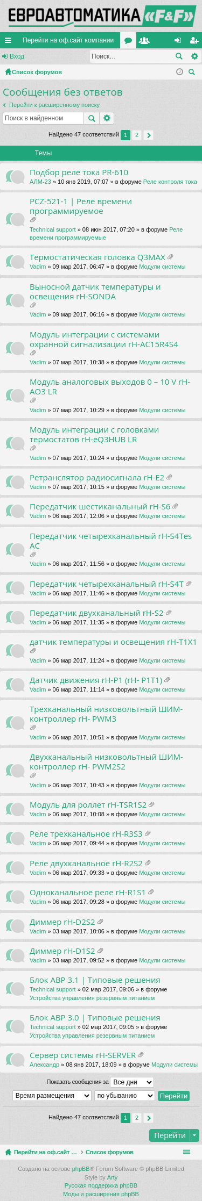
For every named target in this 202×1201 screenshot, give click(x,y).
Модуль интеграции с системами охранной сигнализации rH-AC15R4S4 (104, 339)
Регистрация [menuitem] (196, 42)
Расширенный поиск (194, 56)
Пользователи (146, 42)
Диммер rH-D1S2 (62, 951)
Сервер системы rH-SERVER (83, 1055)
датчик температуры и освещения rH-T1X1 (113, 642)
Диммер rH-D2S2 (62, 922)
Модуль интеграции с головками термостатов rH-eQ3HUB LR (94, 434)
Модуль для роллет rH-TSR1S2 (88, 805)
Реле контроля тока (170, 181)
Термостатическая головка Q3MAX (97, 257)
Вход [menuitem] (180, 42)
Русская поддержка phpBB (101, 1185)
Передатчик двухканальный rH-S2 (96, 613)
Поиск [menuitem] (193, 73)
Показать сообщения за (101, 1082)
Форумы (130, 42)
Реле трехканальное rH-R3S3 (86, 834)
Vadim (38, 266)
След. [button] (148, 135)
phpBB (81, 1169)
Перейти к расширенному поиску (54, 105)
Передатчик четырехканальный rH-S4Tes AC (111, 541)
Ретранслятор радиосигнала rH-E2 (97, 477)
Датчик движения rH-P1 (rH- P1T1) (96, 680)
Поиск (179, 56)
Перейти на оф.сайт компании (68, 40)
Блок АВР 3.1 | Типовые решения (95, 980)
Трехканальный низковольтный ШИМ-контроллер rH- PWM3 (106, 714)
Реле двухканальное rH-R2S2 (86, 863)
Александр (44, 1064)
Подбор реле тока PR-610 (79, 172)
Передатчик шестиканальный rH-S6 (100, 506)
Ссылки (10, 42)
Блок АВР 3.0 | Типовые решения (95, 1017)
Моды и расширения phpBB (101, 1194)
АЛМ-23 (40, 181)
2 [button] (136, 135)
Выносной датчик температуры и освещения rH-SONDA (95, 291)
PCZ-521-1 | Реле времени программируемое (81, 206)
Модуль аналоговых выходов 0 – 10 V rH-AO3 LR (110, 387)
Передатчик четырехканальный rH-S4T (107, 584)
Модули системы (162, 266)
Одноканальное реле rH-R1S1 (88, 892)
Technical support (53, 229)
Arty (112, 1177)
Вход (17, 56)
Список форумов (135, 1152)
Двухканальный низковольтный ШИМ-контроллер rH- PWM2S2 (106, 762)
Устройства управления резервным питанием (92, 998)
